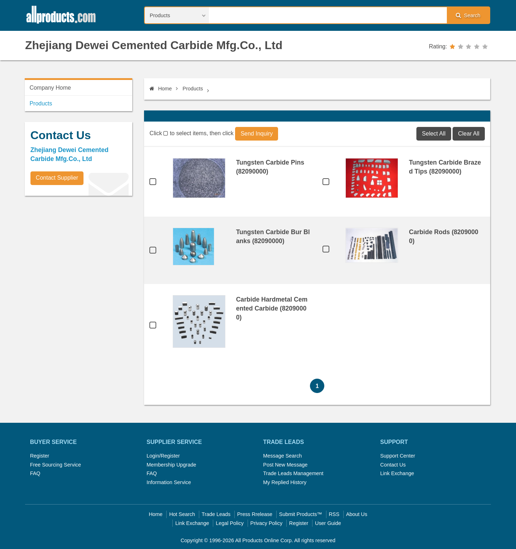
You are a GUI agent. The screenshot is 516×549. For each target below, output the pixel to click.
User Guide (328, 523)
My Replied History (284, 482)
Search (468, 15)
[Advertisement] (78, 251)
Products (193, 88)
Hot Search (182, 514)
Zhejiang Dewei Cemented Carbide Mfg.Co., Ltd (153, 45)
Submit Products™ (300, 514)
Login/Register (163, 456)
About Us (356, 514)
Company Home (50, 88)
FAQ (35, 473)
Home (160, 88)
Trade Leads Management (293, 473)
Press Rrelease (254, 514)
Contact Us (393, 465)
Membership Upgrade (171, 465)
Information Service (169, 482)
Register (39, 456)
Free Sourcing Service (55, 465)
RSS (334, 514)
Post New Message (285, 465)
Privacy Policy (266, 523)
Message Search (282, 456)
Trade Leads (216, 514)
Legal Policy (230, 523)
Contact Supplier (57, 178)
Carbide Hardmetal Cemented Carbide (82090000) (271, 308)
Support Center (397, 456)
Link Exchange (397, 473)
